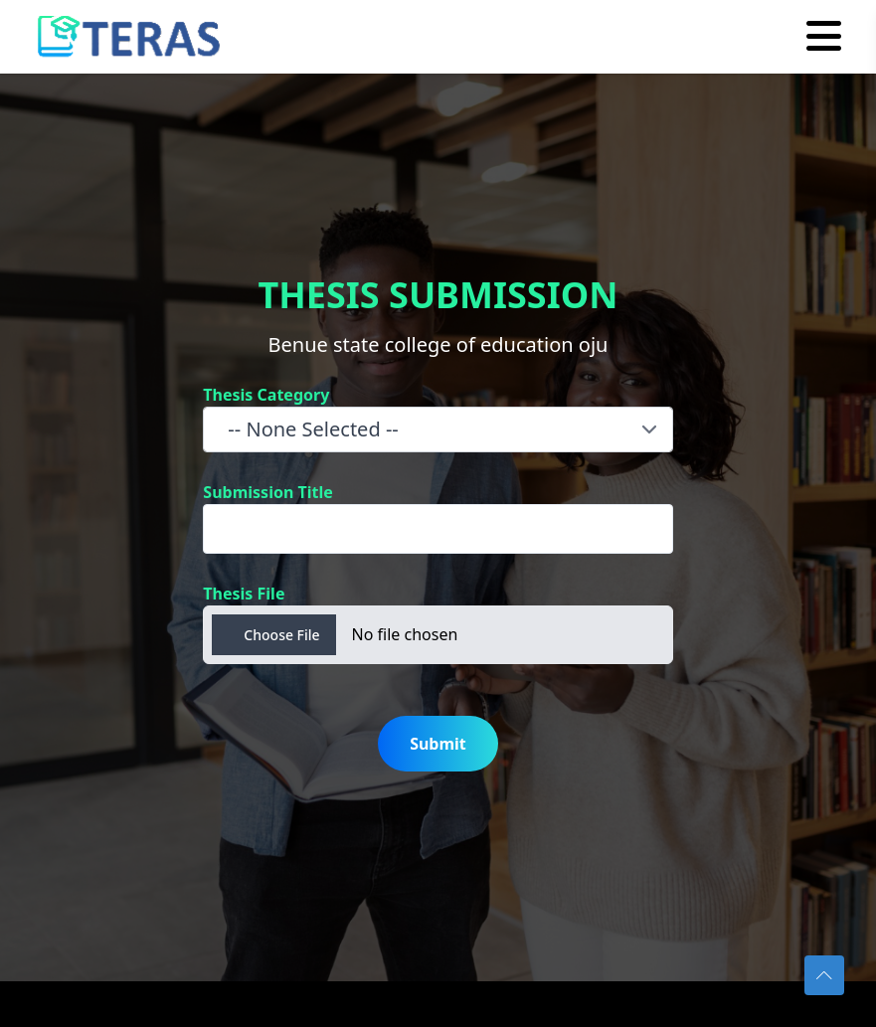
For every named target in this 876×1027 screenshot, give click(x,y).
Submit (438, 744)
